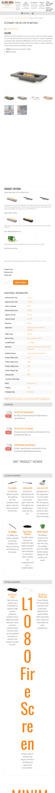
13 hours (30, 302)
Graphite (37, 353)
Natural (29, 334)
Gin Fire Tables (35, 398)
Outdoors (30, 330)
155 (28, 370)
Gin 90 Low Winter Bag (42, 595)
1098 (28, 362)
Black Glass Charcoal (27, 532)
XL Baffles (12, 531)
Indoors (29, 327)
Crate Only (30, 392)
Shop (9, 18)
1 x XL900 (30, 342)
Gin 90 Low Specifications (24, 412)
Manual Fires (20, 400)
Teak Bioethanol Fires (23, 18)
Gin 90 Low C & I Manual (23, 428)
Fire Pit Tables (14, 18)
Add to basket (20, 282)
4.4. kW (29, 319)
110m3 (29, 310)
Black (29, 338)
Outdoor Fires (34, 400)
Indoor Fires (13, 400)
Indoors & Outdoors (38, 327)
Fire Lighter (12, 487)
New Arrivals (27, 400)
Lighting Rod (27, 487)
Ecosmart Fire (31, 383)
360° (28, 375)
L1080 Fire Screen (27, 672)
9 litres (29, 315)
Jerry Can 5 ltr (42, 487)
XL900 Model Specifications (24, 444)
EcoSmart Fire (12, 28)
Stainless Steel (36, 338)
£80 (28, 388)
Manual (29, 323)
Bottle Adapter (42, 531)
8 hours (29, 297)
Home (5, 18)
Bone (32, 353)
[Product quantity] (7, 282)
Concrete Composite (33, 347)
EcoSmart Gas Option (16, 398)
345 (28, 366)
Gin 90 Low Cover (12, 595)
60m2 (29, 306)
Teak (28, 353)
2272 (28, 358)
